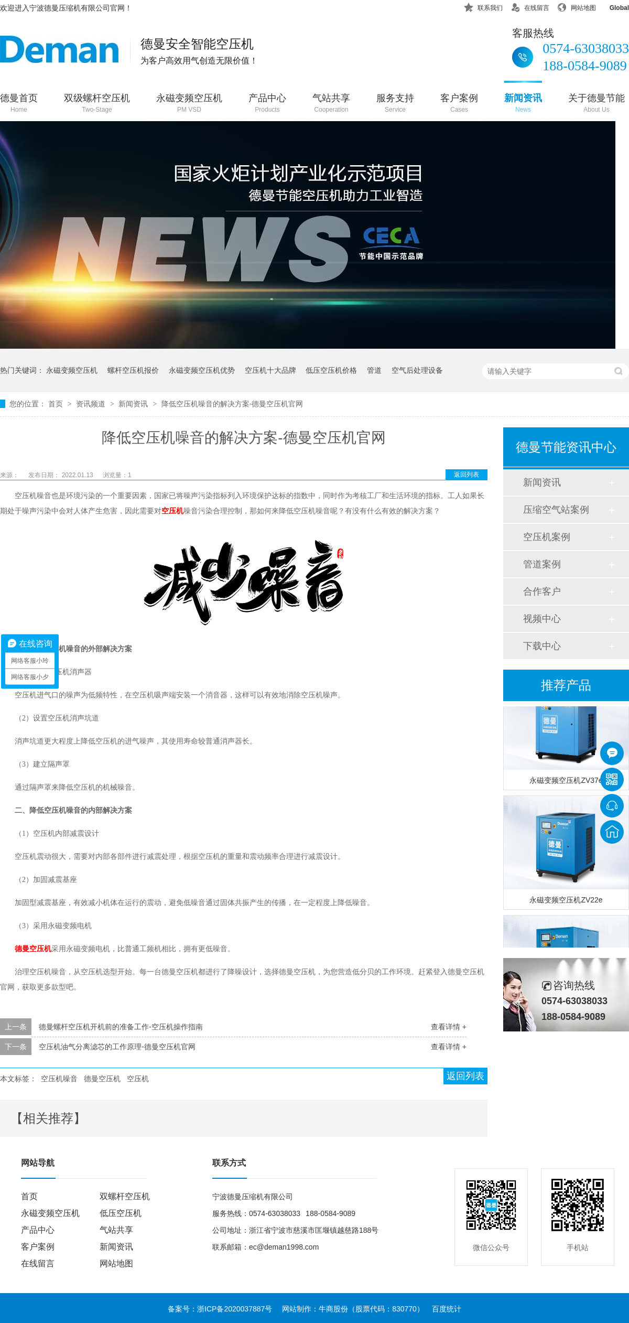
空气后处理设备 (417, 370)
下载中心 (542, 646)
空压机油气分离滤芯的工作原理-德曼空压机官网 (117, 1046)
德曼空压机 (33, 949)
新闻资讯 (523, 104)
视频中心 (542, 619)
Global (612, 6)
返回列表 (466, 474)
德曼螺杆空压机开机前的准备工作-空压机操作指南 (121, 1027)
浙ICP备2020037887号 (234, 1309)
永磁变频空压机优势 (202, 370)
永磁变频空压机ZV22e (565, 902)
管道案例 (542, 564)
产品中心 (267, 104)
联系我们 (483, 6)
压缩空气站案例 (556, 509)
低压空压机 (121, 1213)
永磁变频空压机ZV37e (565, 783)
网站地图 (576, 6)
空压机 (172, 511)
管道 (374, 370)
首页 (56, 404)
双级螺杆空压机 (97, 104)
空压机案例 (546, 537)
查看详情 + (449, 1027)
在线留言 (530, 6)
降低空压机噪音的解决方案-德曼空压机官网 (232, 404)
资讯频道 (91, 404)
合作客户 (542, 591)
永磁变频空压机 (189, 104)
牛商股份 (333, 1309)
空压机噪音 (59, 1078)
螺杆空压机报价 (133, 370)
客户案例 (459, 104)
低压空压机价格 (331, 370)
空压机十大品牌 (270, 370)
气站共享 (331, 104)
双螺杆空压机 (125, 1196)
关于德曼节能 (596, 104)
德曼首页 (19, 104)
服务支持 (395, 104)
